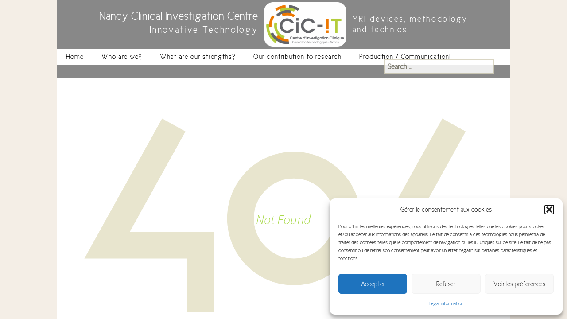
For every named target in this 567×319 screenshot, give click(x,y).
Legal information (446, 304)
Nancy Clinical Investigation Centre (178, 16)
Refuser (445, 284)
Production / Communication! (405, 56)
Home (75, 56)
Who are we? (121, 56)
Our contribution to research (297, 56)
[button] (549, 209)
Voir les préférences (519, 284)
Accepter (373, 284)
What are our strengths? (198, 56)
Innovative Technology (204, 30)
